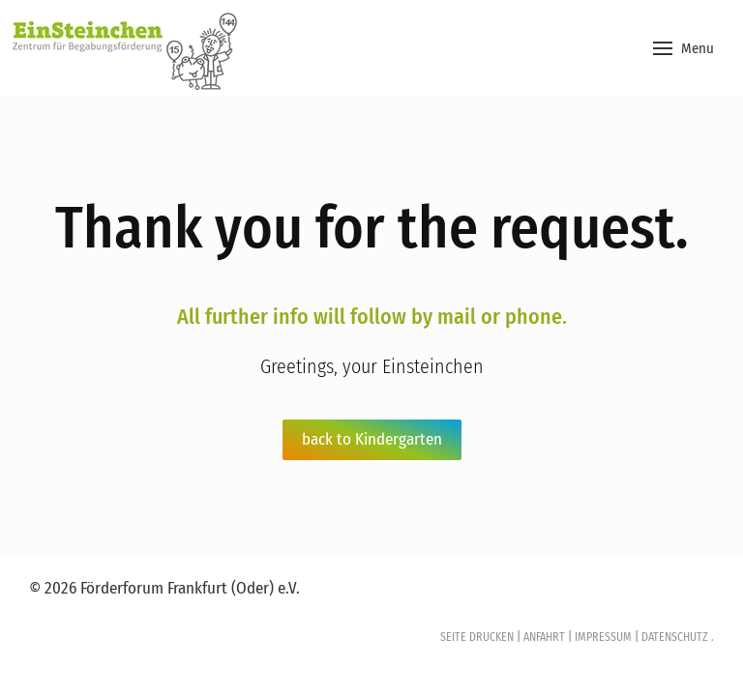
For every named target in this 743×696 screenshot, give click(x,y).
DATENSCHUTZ (673, 637)
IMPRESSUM (603, 637)
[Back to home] (121, 48)
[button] (683, 48)
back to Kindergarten (372, 439)
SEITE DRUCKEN (477, 637)
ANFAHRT (544, 637)
